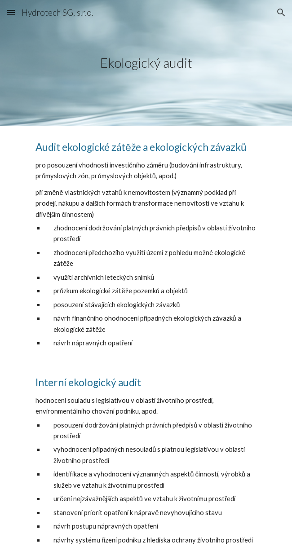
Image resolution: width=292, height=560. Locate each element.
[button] (11, 12)
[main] (146, 63)
